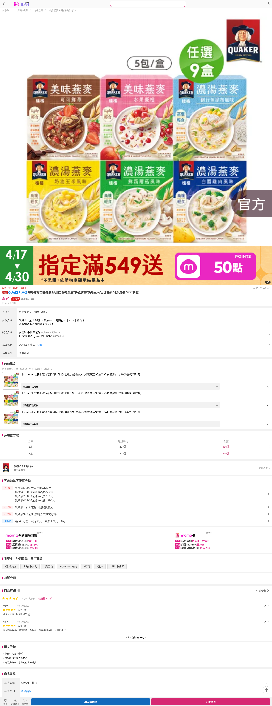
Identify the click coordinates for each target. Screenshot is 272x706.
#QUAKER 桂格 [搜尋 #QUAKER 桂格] (68, 566)
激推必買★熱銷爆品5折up (63, 10)
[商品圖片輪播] (136, 149)
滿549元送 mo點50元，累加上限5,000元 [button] (40, 521)
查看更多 (136, 670)
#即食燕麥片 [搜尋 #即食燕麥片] (30, 566)
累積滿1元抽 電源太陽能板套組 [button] (34, 507)
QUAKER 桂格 (17, 292)
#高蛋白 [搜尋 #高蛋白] (48, 566)
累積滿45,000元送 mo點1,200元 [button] (35, 500)
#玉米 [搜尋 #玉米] (99, 566)
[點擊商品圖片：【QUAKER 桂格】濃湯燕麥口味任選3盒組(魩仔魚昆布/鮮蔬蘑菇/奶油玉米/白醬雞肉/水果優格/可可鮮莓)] (10, 381)
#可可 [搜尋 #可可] (86, 566)
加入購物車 (90, 702)
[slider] (136, 540)
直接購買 (210, 702)
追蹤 (40, 344)
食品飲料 (7, 10)
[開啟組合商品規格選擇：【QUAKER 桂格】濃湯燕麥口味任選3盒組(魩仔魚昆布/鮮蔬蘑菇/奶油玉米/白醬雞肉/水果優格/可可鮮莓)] (120, 386)
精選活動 (38, 10)
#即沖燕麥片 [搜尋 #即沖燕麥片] (117, 566)
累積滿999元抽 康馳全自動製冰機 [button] (36, 514)
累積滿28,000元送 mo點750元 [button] (34, 496)
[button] (5, 292)
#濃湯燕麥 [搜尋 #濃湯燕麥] (10, 566)
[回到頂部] (266, 690)
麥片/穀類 (22, 10)
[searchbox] (148, 4)
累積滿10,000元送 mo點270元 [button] (34, 492)
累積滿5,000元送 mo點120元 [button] (33, 488)
